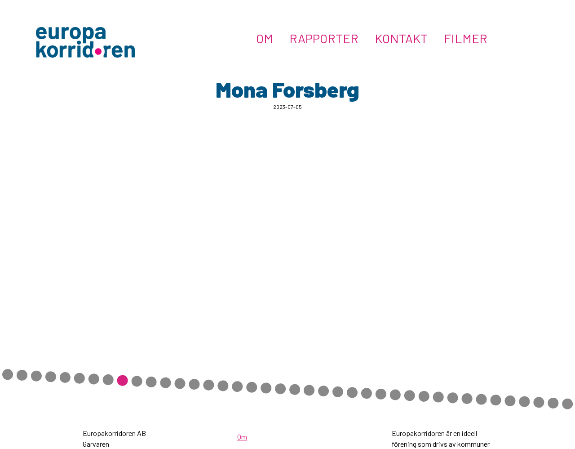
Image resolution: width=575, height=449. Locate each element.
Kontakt (401, 38)
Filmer (465, 38)
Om (264, 38)
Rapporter (323, 38)
